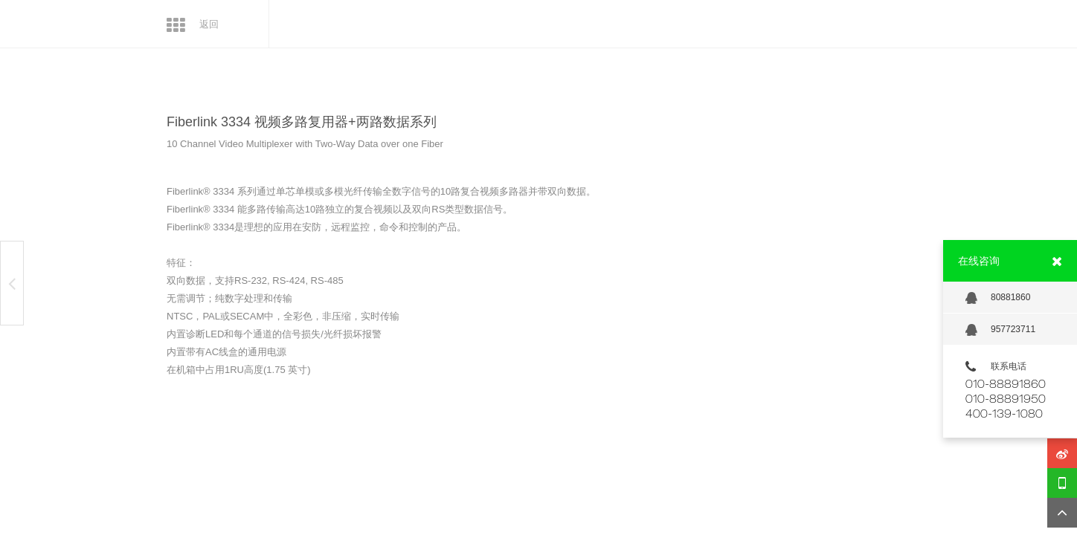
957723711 (1000, 330)
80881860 (997, 298)
